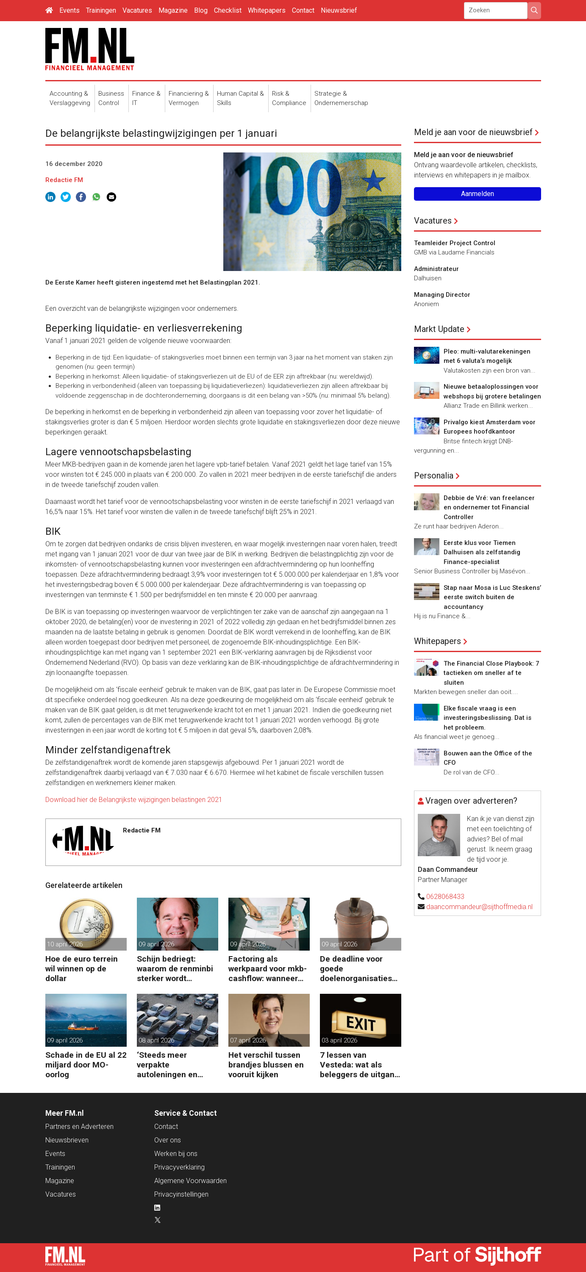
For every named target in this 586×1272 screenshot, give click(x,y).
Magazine (173, 10)
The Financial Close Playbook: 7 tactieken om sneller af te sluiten (491, 673)
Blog (201, 10)
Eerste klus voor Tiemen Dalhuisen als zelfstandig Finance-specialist (482, 552)
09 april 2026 (156, 944)
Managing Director (442, 295)
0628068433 (445, 897)
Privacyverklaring (179, 1167)
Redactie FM (64, 180)
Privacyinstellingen (181, 1194)
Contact (303, 10)
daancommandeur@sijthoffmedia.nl (479, 907)
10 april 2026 (65, 944)
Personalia (433, 475)
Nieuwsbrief (339, 10)
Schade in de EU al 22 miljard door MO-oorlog (86, 1064)
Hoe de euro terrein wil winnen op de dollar (81, 968)
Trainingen (101, 10)
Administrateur (436, 269)
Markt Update (439, 329)
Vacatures (137, 10)
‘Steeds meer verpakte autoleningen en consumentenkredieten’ (176, 1064)
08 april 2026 (156, 1040)
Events (69, 10)
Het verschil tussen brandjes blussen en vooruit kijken (266, 1064)
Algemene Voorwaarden (190, 1181)
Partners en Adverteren (79, 1127)
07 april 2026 (248, 1040)
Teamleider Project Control (454, 243)
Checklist (228, 10)
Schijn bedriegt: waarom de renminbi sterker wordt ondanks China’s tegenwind (175, 968)
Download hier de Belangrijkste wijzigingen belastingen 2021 (133, 800)
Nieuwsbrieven (67, 1140)
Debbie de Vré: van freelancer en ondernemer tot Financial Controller (489, 507)
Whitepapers (267, 10)
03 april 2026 (339, 1040)
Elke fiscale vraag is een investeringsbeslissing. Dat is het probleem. (487, 718)
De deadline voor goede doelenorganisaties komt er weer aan (356, 968)
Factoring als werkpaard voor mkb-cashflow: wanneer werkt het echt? (267, 968)
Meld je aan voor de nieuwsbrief (473, 132)
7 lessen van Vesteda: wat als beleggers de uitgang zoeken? (359, 1064)
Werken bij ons (175, 1154)
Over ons (167, 1140)
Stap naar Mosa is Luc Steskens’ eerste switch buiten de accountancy (492, 597)
